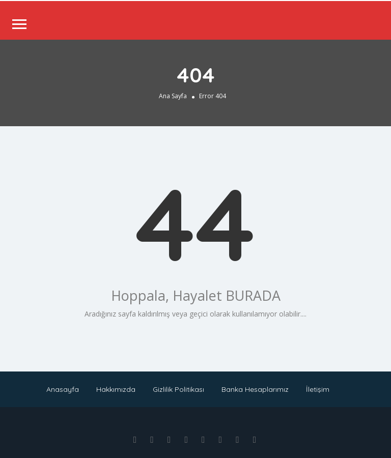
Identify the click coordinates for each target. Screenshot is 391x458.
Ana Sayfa (173, 96)
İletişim (317, 389)
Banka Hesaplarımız (255, 389)
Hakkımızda (115, 389)
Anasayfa (62, 389)
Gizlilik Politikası (178, 389)
